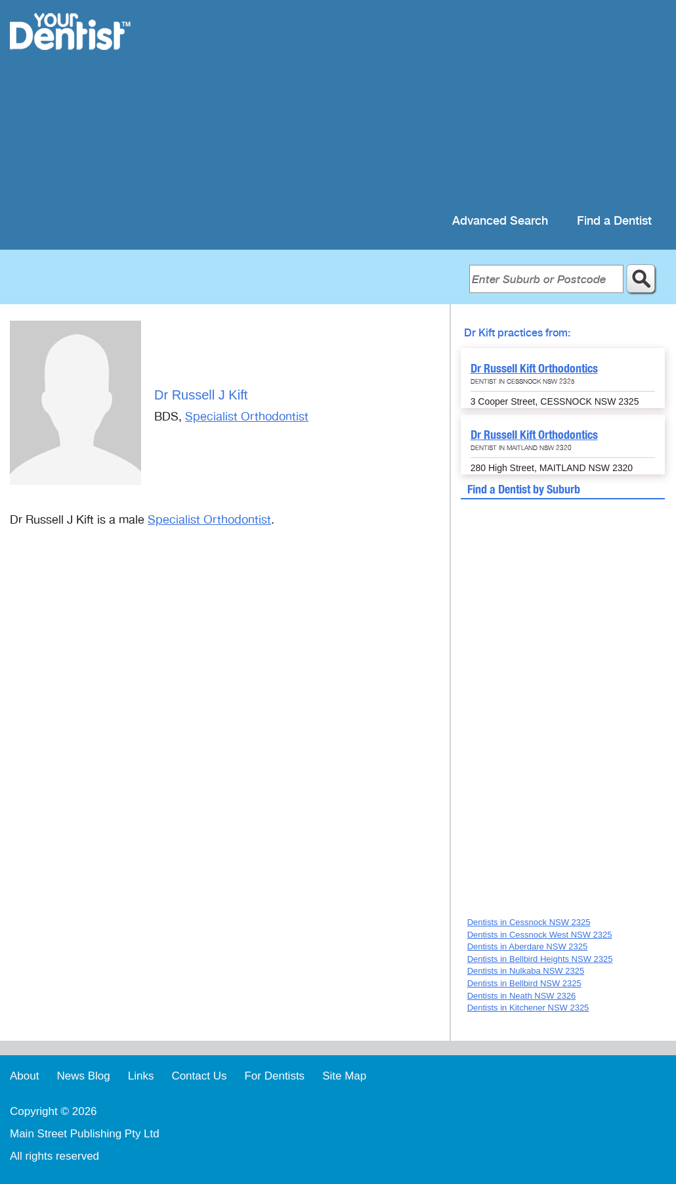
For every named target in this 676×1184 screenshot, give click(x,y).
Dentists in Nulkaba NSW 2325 (525, 971)
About (24, 1076)
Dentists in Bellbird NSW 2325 (524, 983)
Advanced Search (500, 221)
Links (141, 1076)
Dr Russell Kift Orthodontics (534, 368)
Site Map (344, 1076)
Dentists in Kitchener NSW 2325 (528, 1008)
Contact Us (198, 1076)
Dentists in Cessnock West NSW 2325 (539, 935)
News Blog (83, 1076)
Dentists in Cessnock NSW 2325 (529, 922)
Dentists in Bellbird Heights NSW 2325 (540, 959)
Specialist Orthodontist (246, 416)
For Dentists (274, 1076)
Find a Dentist (614, 221)
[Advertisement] (423, 105)
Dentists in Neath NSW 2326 (521, 996)
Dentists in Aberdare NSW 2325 (527, 946)
